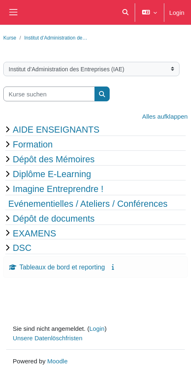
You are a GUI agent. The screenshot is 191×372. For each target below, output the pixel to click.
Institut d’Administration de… (55, 37)
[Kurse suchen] (49, 94)
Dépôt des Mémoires (53, 159)
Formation (33, 144)
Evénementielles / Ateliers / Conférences (88, 203)
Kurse (9, 37)
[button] (125, 12)
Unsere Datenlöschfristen (48, 338)
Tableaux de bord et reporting (62, 266)
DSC (22, 247)
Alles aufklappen (165, 116)
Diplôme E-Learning (52, 173)
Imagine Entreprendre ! (58, 188)
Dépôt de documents (53, 218)
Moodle (57, 361)
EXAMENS (34, 233)
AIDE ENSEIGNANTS (56, 129)
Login (176, 12)
